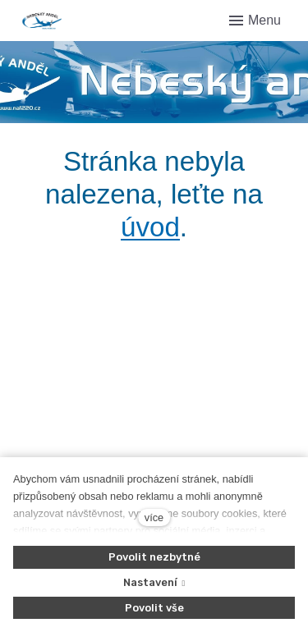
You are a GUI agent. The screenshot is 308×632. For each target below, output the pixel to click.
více (154, 517)
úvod (150, 227)
